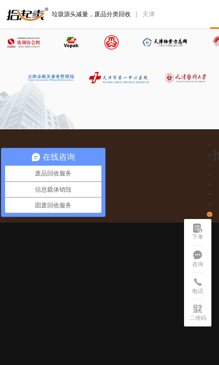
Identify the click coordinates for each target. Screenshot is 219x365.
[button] (209, 145)
